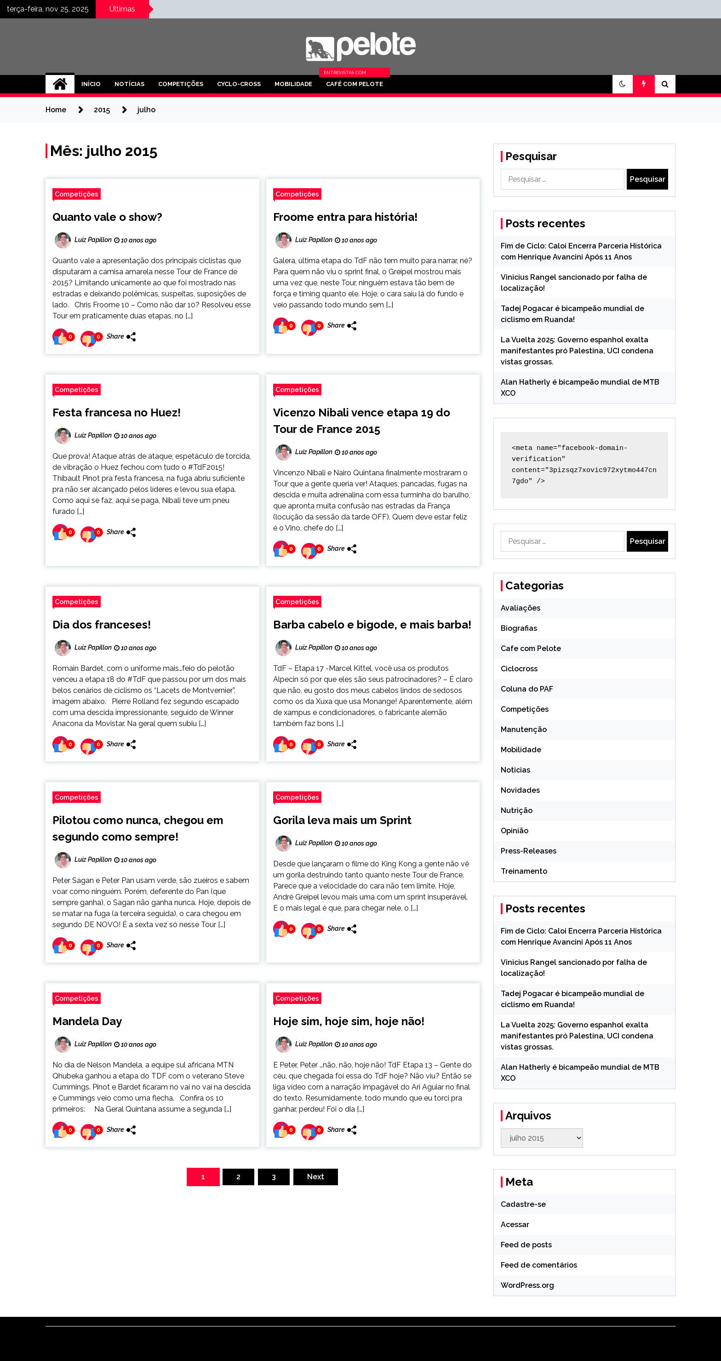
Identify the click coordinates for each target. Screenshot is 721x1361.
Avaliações (520, 608)
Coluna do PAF (527, 689)
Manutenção (524, 729)
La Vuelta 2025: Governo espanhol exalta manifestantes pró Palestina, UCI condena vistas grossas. (577, 350)
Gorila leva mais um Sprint (342, 820)
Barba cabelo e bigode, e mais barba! (372, 624)
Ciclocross (519, 668)
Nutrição (516, 810)
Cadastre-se (523, 1204)
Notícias (129, 84)
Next (315, 1176)
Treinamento (524, 871)
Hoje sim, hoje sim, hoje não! (348, 1021)
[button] (622, 84)
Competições (180, 84)
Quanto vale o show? (107, 217)
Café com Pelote (354, 84)
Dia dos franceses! (101, 624)
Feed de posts (526, 1244)
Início (91, 84)
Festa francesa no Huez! (116, 412)
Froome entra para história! (345, 217)
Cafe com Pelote (531, 648)
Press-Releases (528, 851)
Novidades (520, 790)
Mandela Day (87, 1021)
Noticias (515, 770)
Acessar (515, 1224)
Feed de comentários (539, 1265)
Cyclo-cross (239, 84)
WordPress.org (527, 1285)
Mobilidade (293, 84)
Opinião (514, 830)
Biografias (519, 628)
